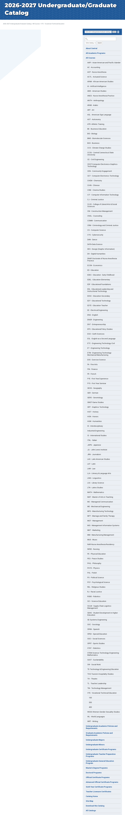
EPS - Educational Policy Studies (100, 329)
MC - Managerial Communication (100, 502)
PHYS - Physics (93, 568)
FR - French (91, 374)
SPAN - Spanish (93, 629)
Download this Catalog (95, 806)
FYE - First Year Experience (97, 379)
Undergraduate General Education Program (100, 762)
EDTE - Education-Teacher (97, 305)
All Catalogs (91, 810)
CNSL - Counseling (94, 216)
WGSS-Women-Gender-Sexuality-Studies (103, 712)
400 (90, 707)
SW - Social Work (94, 664)
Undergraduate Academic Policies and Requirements (101, 727)
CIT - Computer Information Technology (103, 195)
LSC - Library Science (95, 483)
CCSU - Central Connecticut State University (100, 154)
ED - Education (93, 270)
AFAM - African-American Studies (100, 81)
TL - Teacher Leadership (96, 683)
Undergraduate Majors (95, 740)
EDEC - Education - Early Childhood (100, 275)
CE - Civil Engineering (95, 159)
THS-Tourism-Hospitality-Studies (100, 674)
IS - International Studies (97, 435)
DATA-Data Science (94, 244)
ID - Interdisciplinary (95, 426)
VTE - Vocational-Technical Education (102, 693)
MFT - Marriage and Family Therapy (101, 516)
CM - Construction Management (100, 211)
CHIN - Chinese (93, 185)
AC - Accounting (93, 67)
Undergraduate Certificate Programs (101, 749)
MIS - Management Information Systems (103, 525)
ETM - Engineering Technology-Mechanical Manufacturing (99, 354)
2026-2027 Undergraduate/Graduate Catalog (17, 24)
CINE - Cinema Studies (96, 190)
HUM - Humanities (94, 421)
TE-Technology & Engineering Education (103, 669)
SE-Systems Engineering (97, 620)
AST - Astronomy (94, 119)
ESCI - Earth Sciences (95, 334)
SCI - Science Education (96, 601)
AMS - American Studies (96, 91)
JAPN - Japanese (94, 445)
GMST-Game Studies (95, 402)
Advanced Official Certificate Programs (102, 782)
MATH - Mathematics (95, 492)
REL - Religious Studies (96, 587)
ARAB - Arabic (92, 105)
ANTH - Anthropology (95, 100)
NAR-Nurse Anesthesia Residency (100, 544)
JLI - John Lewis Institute (97, 450)
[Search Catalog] (100, 39)
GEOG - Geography (94, 388)
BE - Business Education (96, 129)
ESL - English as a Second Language (101, 339)
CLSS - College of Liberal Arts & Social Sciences (102, 205)
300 (90, 702)
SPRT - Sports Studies (96, 643)
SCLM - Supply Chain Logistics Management (99, 607)
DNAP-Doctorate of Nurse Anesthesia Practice (102, 259)
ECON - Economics (94, 265)
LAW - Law (91, 469)
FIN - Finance (92, 369)
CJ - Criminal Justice (95, 199)
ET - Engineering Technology (98, 348)
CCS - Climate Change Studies (99, 148)
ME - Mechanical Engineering (98, 506)
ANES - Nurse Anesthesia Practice (100, 96)
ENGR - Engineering (95, 320)
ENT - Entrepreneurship (96, 324)
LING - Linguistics (94, 478)
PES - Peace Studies (95, 559)
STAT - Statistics (93, 648)
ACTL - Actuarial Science (97, 77)
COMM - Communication (97, 221)
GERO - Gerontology (95, 398)
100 (90, 698)
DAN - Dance (92, 240)
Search (100, 43)
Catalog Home (92, 796)
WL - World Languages (96, 717)
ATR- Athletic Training (95, 124)
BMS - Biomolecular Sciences (99, 138)
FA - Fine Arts (92, 364)
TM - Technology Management (99, 688)
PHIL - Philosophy (94, 563)
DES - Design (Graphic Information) (101, 249)
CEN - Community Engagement (99, 171)
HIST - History (92, 412)
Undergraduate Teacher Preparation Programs (101, 755)
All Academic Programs (95, 53)
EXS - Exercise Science (96, 360)
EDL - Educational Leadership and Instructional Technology (100, 290)
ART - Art (90, 110)
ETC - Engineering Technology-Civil (101, 343)
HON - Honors (92, 416)
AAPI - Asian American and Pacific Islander (104, 63)
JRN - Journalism (94, 454)
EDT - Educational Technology (99, 301)
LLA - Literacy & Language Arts (99, 473)
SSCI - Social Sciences (96, 639)
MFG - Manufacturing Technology (100, 511)
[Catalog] (98, 32)
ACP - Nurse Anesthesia (96, 72)
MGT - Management (95, 521)
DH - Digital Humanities (96, 254)
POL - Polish (92, 573)
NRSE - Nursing (93, 549)
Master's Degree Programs (97, 768)
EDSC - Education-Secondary (98, 296)
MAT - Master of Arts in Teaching (100, 497)
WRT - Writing (92, 721)
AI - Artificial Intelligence (96, 86)
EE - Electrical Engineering (97, 310)
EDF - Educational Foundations (99, 284)
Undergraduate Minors (95, 745)
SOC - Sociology (93, 624)
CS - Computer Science (96, 230)
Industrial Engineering (95, 431)
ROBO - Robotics (93, 596)
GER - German (92, 393)
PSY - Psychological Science (98, 582)
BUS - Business (93, 143)
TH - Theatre (92, 679)
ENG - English (92, 315)
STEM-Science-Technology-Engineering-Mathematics (103, 654)
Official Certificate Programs (98, 777)
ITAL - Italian (92, 440)
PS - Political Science (95, 577)
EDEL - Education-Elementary (98, 280)
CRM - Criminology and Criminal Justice (102, 225)
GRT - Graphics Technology (98, 407)
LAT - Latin (91, 464)
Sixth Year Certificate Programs (99, 787)
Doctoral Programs (94, 773)
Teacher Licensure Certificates (98, 792)
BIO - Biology (92, 134)
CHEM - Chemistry (94, 181)
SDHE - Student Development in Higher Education (102, 614)
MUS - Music (92, 540)
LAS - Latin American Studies (98, 459)
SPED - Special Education (97, 634)
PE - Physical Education (96, 554)
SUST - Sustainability (95, 660)
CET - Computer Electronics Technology (103, 176)
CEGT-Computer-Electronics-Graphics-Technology (102, 165)
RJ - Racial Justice (94, 592)
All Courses (36, 24)
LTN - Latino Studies (95, 488)
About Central (91, 48)
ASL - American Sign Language (99, 115)
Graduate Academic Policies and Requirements (99, 734)
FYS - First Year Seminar (96, 383)
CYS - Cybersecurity (95, 235)
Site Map (89, 801)
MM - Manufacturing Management (100, 535)
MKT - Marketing (93, 530)
